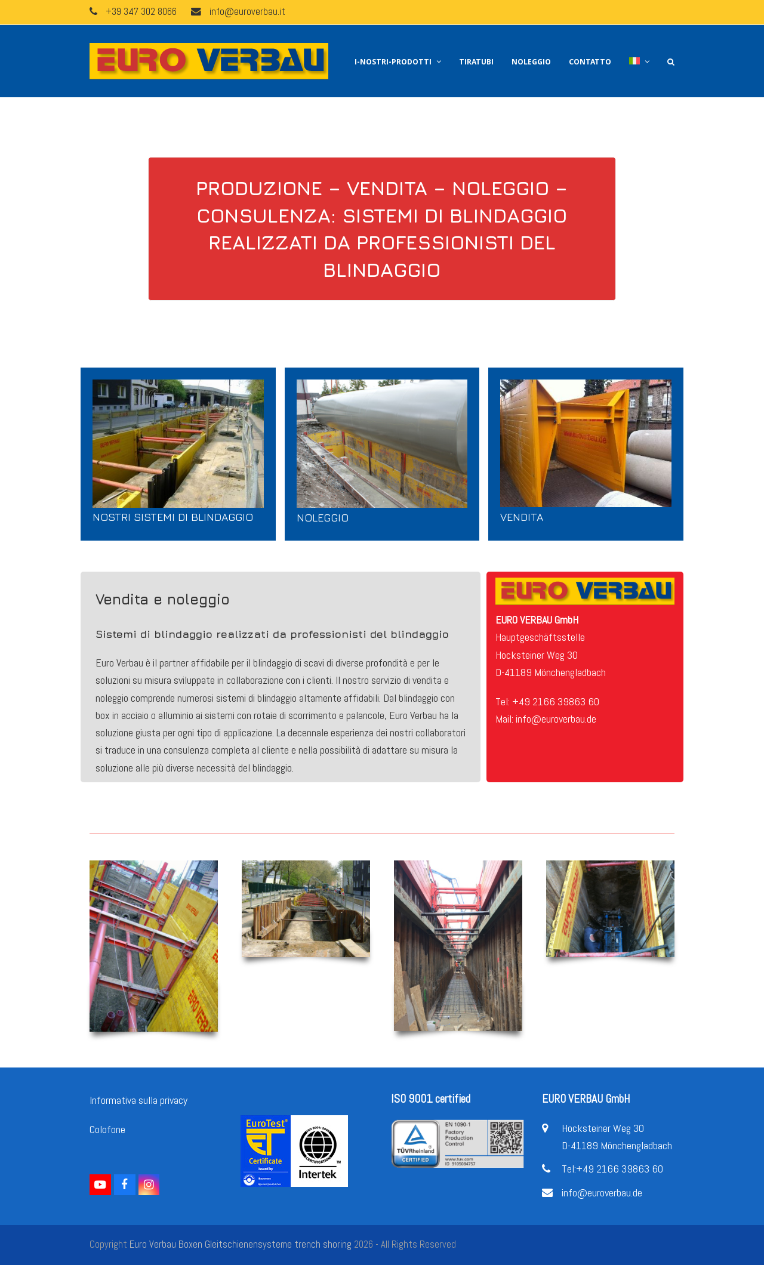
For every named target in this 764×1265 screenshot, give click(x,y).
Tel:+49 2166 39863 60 (612, 1168)
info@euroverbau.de (602, 1192)
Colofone (107, 1129)
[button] (670, 61)
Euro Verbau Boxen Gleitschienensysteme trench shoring (241, 1244)
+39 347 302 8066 (141, 11)
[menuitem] (639, 61)
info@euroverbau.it (247, 11)
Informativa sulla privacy (138, 1100)
